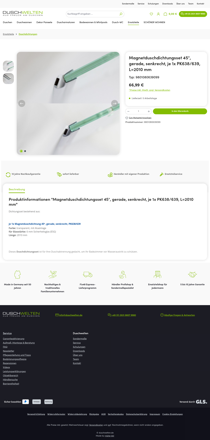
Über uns (180, 4)
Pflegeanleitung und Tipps (17, 355)
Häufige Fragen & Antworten (179, 315)
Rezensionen (9, 363)
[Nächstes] (114, 103)
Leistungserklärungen (14, 371)
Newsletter (8, 351)
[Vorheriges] (21, 103)
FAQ (5, 347)
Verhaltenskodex (116, 414)
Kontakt (200, 4)
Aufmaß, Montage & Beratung (19, 343)
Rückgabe (94, 414)
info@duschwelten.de (70, 315)
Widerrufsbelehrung (77, 414)
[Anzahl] (138, 111)
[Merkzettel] (151, 14)
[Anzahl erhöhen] (149, 111)
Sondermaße (128, 4)
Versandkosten (96, 425)
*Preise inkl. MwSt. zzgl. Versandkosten (149, 90)
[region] (61, 103)
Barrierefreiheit (11, 384)
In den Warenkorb (180, 111)
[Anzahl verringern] (128, 111)
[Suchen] (120, 14)
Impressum (155, 414)
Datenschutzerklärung (136, 414)
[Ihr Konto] (158, 14)
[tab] (17, 190)
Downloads (167, 4)
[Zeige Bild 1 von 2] (21, 151)
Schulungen (153, 4)
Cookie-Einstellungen (172, 414)
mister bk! (109, 436)
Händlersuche (10, 380)
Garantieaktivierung (13, 339)
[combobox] (92, 14)
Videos (6, 367)
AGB (103, 414)
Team (191, 4)
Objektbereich (10, 376)
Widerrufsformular (56, 414)
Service (141, 4)
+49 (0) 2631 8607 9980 (193, 13)
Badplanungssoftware (14, 359)
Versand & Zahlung (36, 414)
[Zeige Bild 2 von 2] (25, 151)
